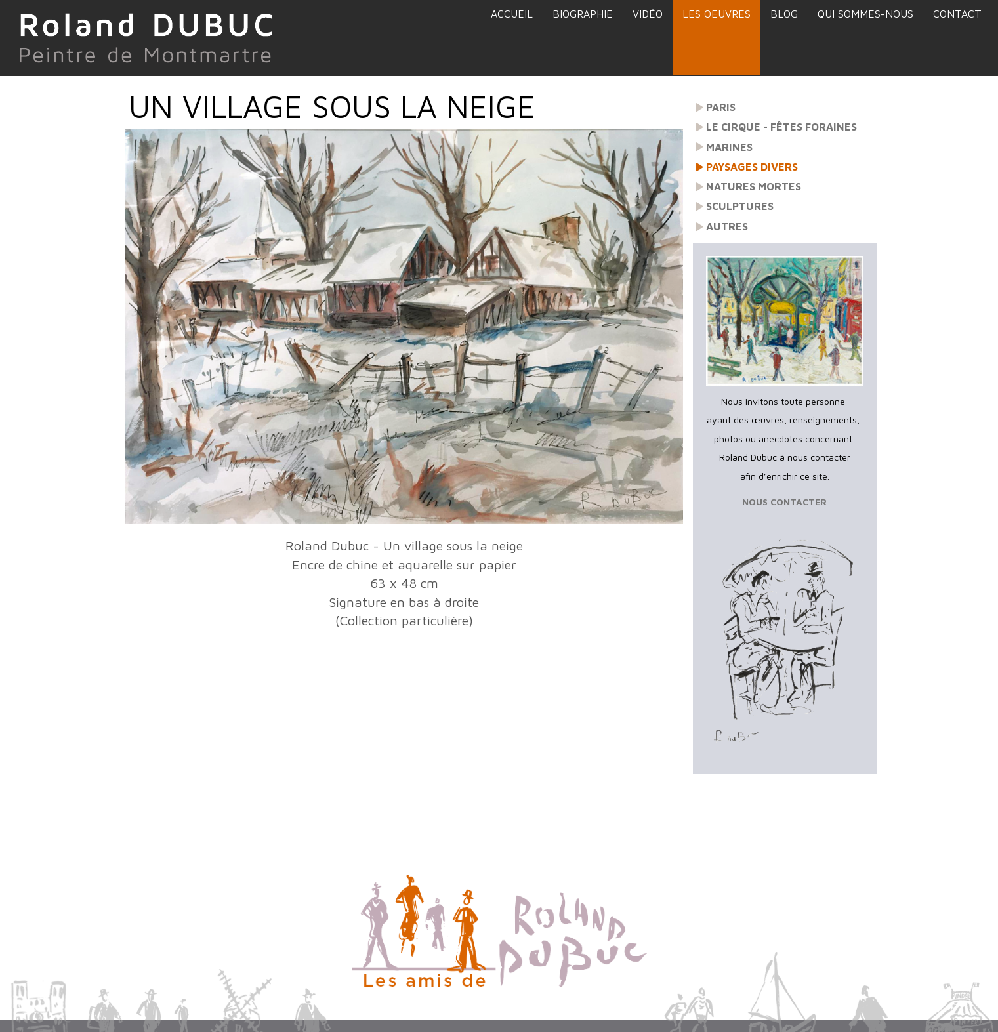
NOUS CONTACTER (784, 501)
